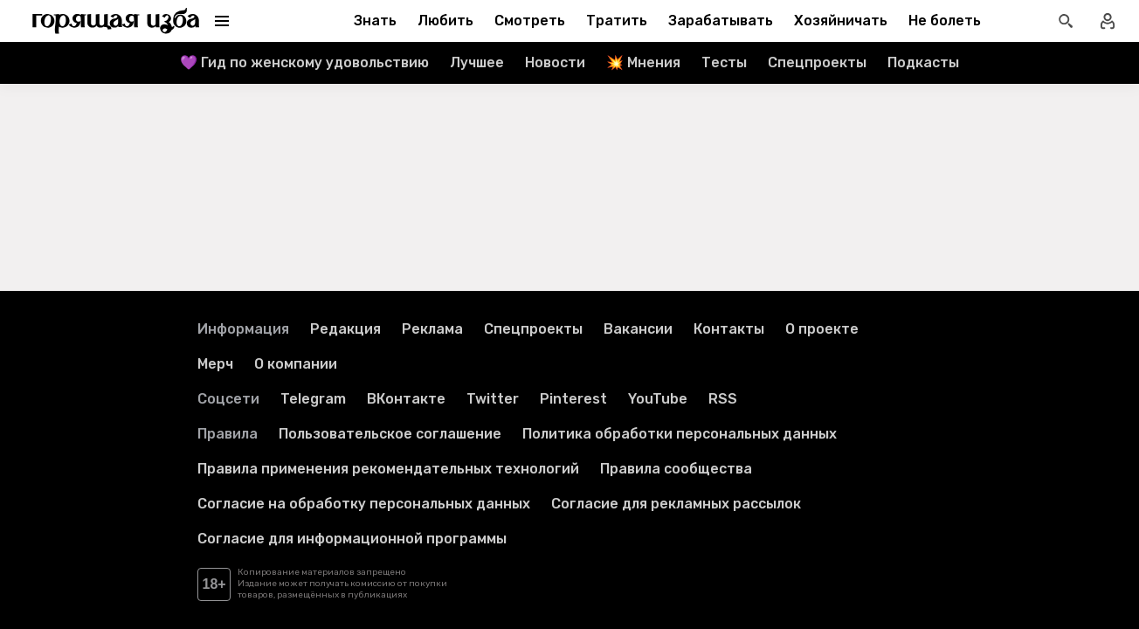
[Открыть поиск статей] (1065, 20)
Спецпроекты (817, 62)
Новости (555, 62)
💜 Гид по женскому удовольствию (304, 62)
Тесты (724, 62)
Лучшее (477, 62)
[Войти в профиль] (1108, 21)
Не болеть (944, 20)
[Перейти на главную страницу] (116, 21)
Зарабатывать (720, 20)
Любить (445, 20)
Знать (375, 20)
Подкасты (923, 62)
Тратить (616, 20)
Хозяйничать (840, 20)
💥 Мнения (643, 62)
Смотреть (529, 20)
